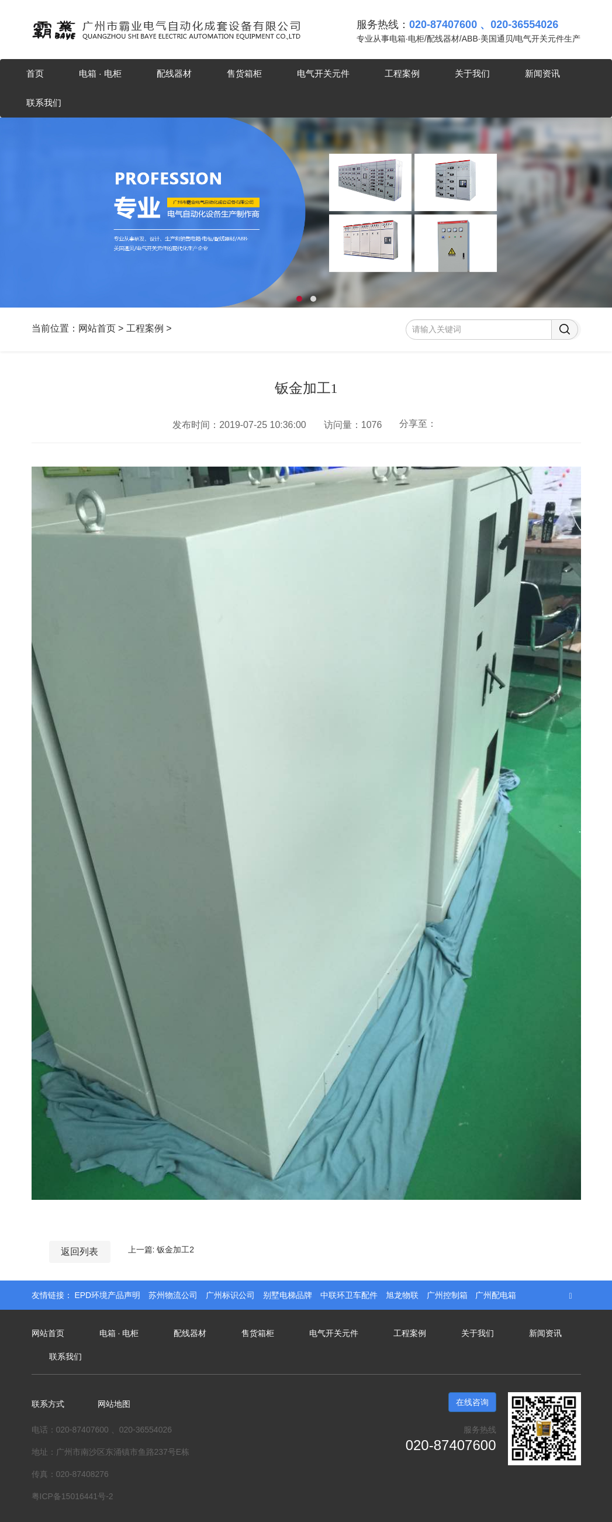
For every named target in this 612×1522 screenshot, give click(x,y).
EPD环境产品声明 (108, 1295)
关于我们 (472, 73)
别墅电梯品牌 (288, 1295)
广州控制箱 (448, 1295)
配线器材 (174, 73)
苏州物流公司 (174, 1295)
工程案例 (402, 73)
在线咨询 (472, 1402)
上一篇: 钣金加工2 (161, 1249)
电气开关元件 (323, 73)
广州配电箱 (495, 1295)
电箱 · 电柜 (100, 73)
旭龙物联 (403, 1295)
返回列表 (79, 1252)
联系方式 (48, 1404)
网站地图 (114, 1404)
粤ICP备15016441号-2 (72, 1496)
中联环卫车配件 (350, 1295)
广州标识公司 (231, 1295)
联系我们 (43, 103)
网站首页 (97, 328)
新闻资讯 (542, 73)
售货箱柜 (244, 73)
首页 (35, 73)
